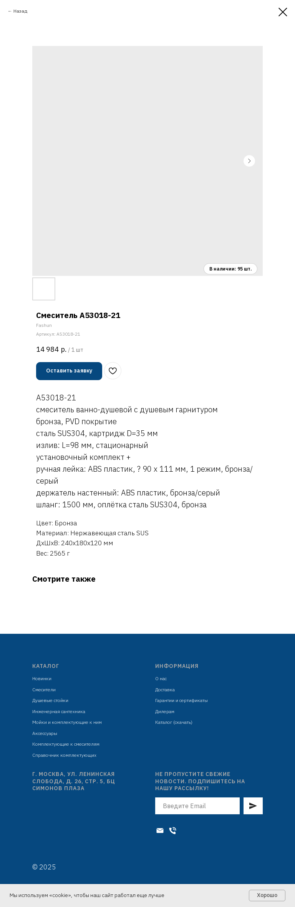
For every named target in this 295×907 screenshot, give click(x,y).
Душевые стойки (50, 700)
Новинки (41, 678)
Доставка (165, 689)
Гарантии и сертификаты (181, 700)
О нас (161, 678)
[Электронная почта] (160, 830)
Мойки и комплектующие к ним (67, 722)
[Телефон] (172, 830)
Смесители (44, 689)
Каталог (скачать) (173, 722)
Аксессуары (44, 733)
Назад (20, 11)
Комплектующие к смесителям (65, 744)
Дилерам (164, 711)
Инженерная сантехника (58, 711)
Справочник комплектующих (64, 755)
